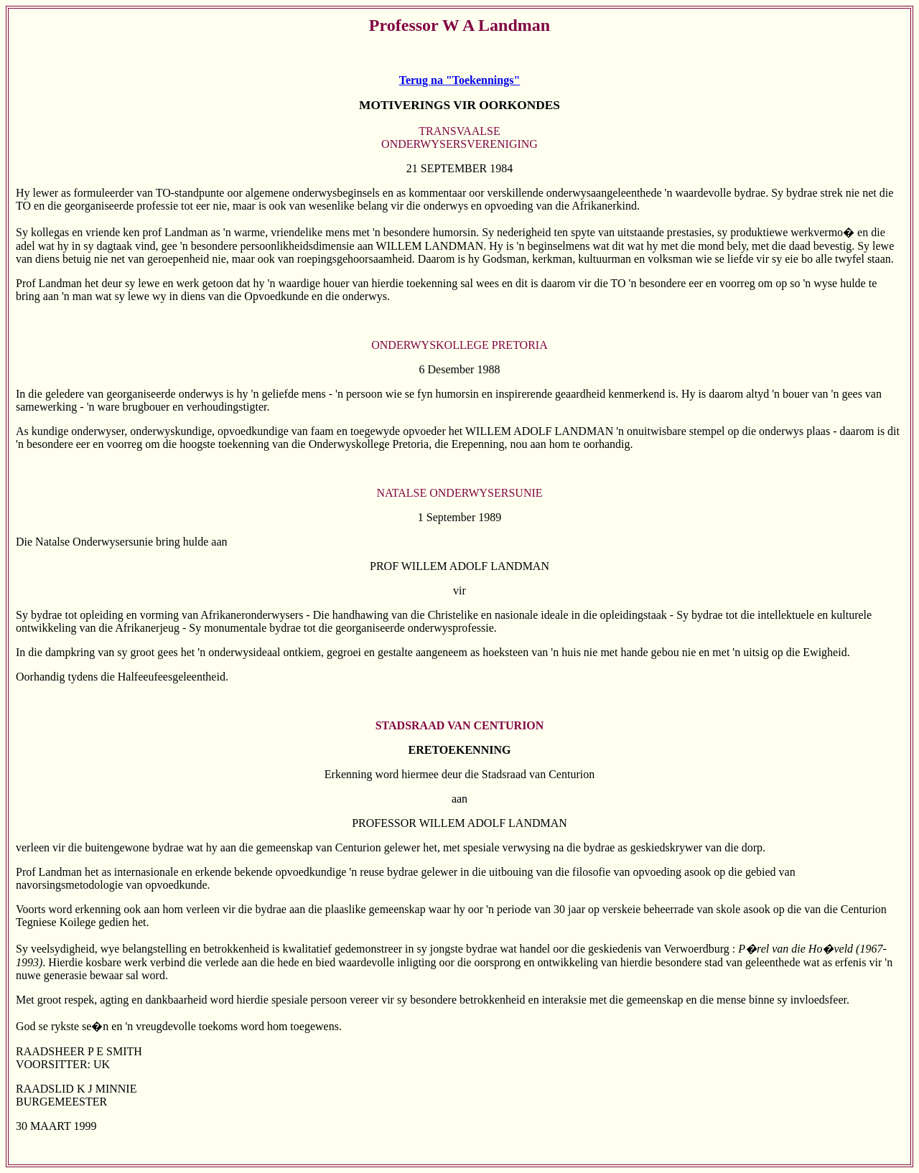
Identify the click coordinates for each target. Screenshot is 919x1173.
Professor (403, 25)
